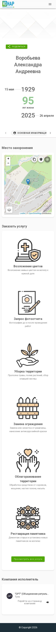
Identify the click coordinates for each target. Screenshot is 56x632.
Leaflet (22, 213)
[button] (16, 47)
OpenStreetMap (35, 213)
